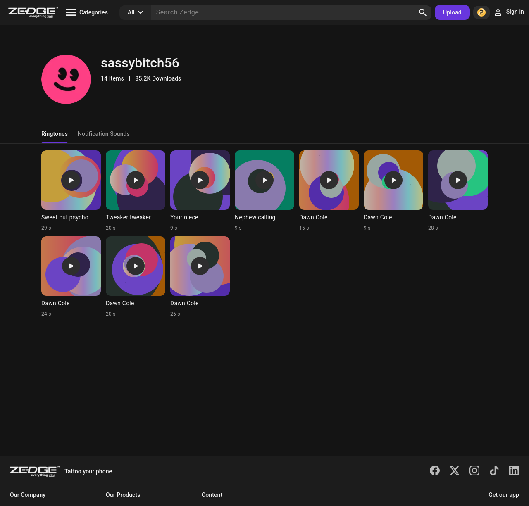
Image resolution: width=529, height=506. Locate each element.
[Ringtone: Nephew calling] (264, 190)
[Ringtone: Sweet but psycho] (71, 190)
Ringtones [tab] (54, 134)
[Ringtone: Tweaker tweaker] (135, 190)
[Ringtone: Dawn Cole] (329, 190)
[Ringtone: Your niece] (200, 190)
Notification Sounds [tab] (104, 134)
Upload (452, 12)
